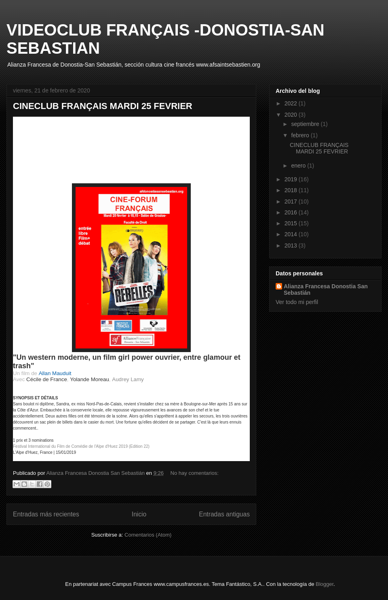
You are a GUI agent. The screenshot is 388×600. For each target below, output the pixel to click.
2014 (292, 234)
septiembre (306, 124)
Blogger (324, 584)
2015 (292, 223)
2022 (292, 103)
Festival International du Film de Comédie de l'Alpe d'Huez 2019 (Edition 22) (81, 446)
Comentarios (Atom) (147, 535)
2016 (292, 212)
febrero (300, 135)
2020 (292, 114)
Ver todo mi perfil (297, 302)
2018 (292, 190)
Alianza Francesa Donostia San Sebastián (326, 289)
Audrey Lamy (128, 379)
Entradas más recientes (46, 514)
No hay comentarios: (195, 473)
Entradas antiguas (224, 514)
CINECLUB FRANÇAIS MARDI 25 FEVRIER (102, 106)
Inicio (139, 514)
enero (299, 165)
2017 (292, 201)
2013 (292, 245)
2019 (292, 179)
